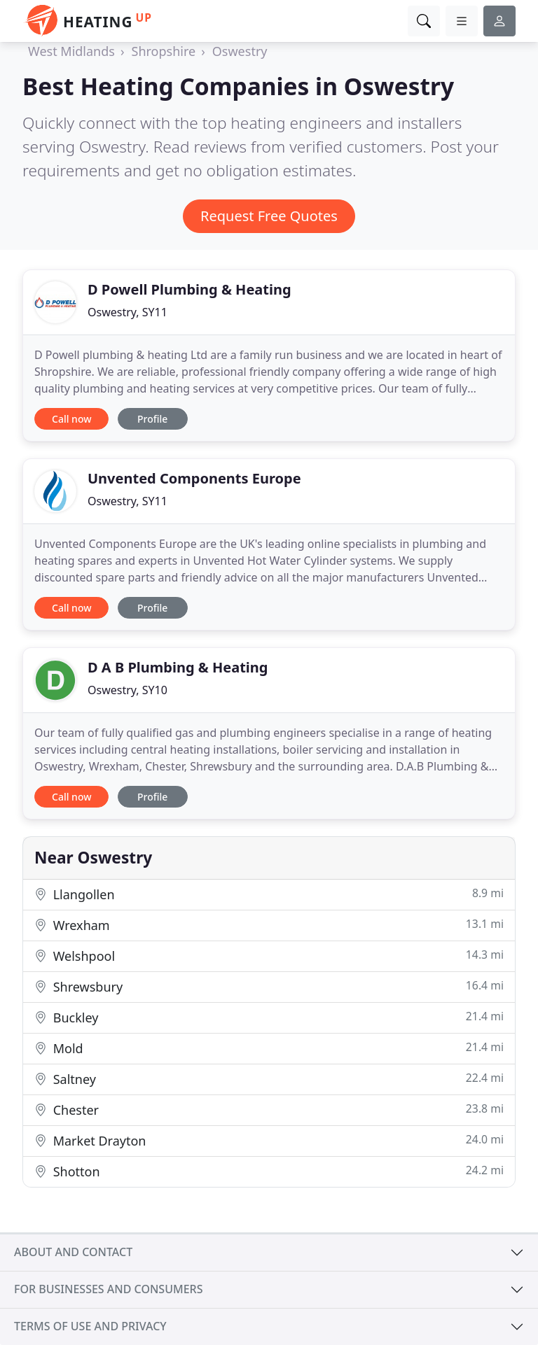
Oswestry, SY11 (127, 312)
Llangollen (269, 894)
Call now (71, 418)
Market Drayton (269, 1140)
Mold (269, 1048)
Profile (152, 418)
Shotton (269, 1171)
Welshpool (269, 955)
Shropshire (164, 51)
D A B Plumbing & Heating (178, 667)
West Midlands (71, 51)
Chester (269, 1109)
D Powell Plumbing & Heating (189, 289)
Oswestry (240, 51)
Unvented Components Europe (194, 478)
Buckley (269, 1017)
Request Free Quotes (269, 215)
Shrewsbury (269, 986)
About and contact (73, 1252)
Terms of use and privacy (90, 1326)
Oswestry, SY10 (127, 690)
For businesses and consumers (108, 1289)
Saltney (269, 1078)
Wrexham (269, 925)
